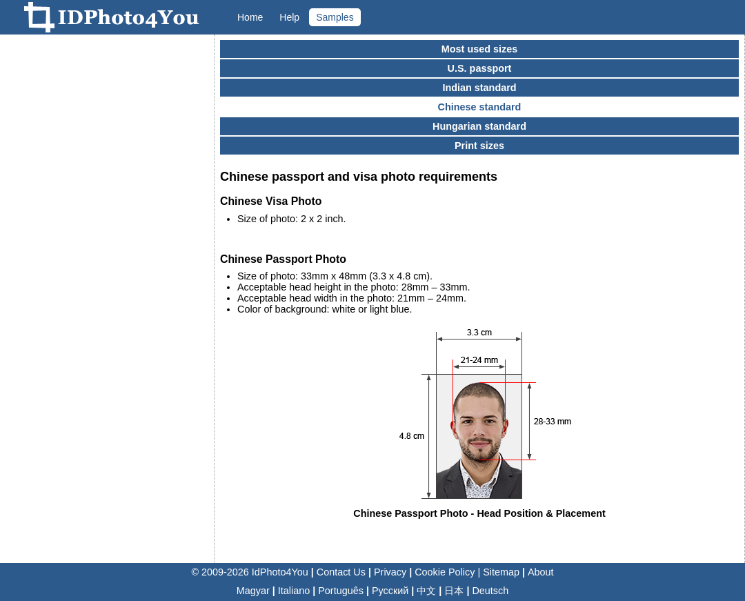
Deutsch (490, 590)
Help (289, 17)
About (541, 572)
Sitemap (501, 572)
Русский (390, 590)
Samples (334, 17)
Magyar (253, 590)
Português (341, 590)
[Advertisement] (106, 245)
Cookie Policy (445, 572)
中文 (426, 590)
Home (250, 17)
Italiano (294, 590)
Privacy (390, 572)
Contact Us (341, 572)
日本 (454, 590)
